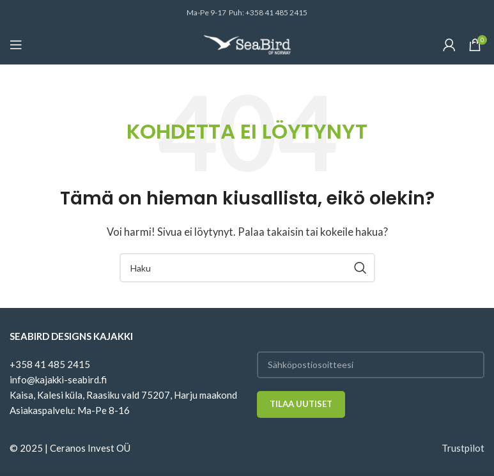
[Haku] (247, 267)
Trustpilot (463, 448)
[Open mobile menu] (16, 45)
